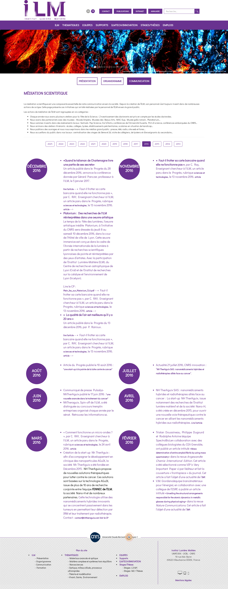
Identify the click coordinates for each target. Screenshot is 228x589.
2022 (82, 143)
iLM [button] (57, 25)
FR (93, 11)
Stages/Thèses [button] (150, 25)
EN (88, 11)
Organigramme (112, 81)
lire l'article (68, 189)
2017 (136, 143)
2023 (72, 143)
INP (203, 477)
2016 (146, 143)
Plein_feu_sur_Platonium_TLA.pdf (78, 290)
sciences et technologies (75, 205)
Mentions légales (183, 580)
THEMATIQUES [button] (70, 25)
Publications (123, 11)
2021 (93, 143)
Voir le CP (104, 517)
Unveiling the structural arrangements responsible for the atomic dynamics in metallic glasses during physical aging (179, 497)
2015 (157, 143)
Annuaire (155, 11)
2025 (50, 143)
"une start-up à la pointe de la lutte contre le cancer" (87, 369)
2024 (61, 143)
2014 (167, 143)
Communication (139, 81)
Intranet (140, 11)
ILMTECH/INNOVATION (124, 25)
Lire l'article (196, 422)
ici (105, 414)
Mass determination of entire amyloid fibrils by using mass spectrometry (181, 452)
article (66, 209)
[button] (9, 51)
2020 (104, 143)
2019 (115, 143)
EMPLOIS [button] (168, 25)
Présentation (87, 81)
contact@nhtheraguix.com (87, 517)
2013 (178, 143)
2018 (125, 143)
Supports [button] (102, 25)
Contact (106, 11)
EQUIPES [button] (87, 25)
